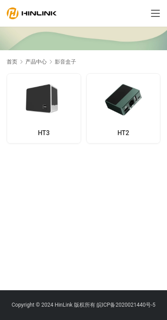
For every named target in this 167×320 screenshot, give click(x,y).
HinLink (64, 305)
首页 (12, 62)
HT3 (43, 132)
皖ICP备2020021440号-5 (126, 305)
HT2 (123, 132)
